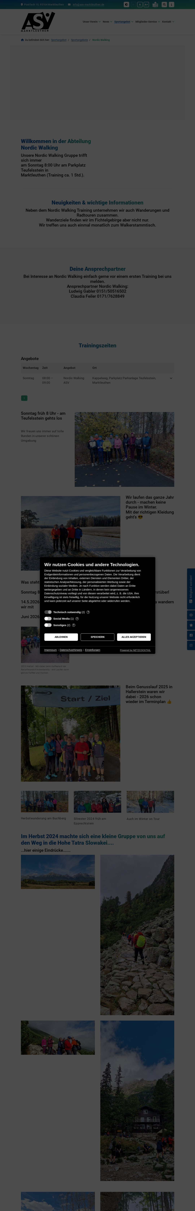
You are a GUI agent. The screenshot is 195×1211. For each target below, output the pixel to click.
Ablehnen (61, 636)
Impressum (50, 649)
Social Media (61, 618)
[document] (97, 585)
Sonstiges (59, 625)
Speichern (97, 636)
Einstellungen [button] (92, 649)
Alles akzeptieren (134, 636)
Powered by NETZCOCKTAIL (135, 650)
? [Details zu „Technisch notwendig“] (88, 612)
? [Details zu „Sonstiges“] (73, 625)
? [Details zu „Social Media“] (77, 618)
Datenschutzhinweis (71, 649)
